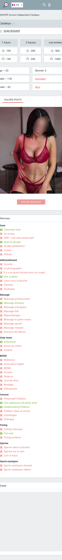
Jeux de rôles (11, 380)
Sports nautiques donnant (18, 465)
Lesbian (8, 350)
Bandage (8, 384)
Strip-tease (10, 341)
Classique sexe (12, 229)
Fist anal (8, 433)
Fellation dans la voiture (17, 411)
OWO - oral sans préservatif (19, 237)
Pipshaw (8, 284)
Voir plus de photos (31, 201)
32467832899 (11, 30)
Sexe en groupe (12, 241)
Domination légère (14, 364)
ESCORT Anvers (8, 15)
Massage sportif (13, 323)
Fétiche (8, 254)
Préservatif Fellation (15, 398)
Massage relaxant (13, 327)
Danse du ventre (12, 345)
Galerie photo (13, 99)
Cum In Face (11, 455)
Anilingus (9, 419)
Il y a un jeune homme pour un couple (24, 272)
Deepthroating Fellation (17, 406)
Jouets (7, 250)
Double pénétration (14, 246)
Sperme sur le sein (14, 451)
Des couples (11, 276)
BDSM (7, 368)
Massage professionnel (17, 298)
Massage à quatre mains (17, 319)
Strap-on (8, 376)
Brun (37, 87)
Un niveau (9, 233)
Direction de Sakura (14, 331)
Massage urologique (15, 307)
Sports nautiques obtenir (17, 469)
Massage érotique (14, 303)
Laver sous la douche (15, 280)
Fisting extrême (12, 437)
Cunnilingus (10, 415)
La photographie (13, 268)
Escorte (8, 264)
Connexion (49, 5)
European (40, 78)
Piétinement (10, 388)
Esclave (8, 372)
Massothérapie (12, 315)
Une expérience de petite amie (20, 402)
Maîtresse (9, 359)
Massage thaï (11, 311)
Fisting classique (13, 429)
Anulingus (9, 289)
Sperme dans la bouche (17, 447)
